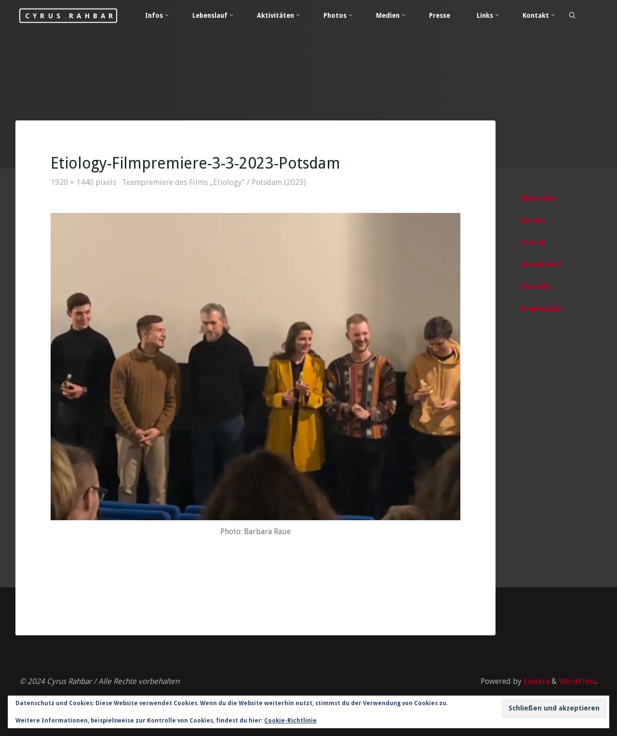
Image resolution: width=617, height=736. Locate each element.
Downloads (542, 264)
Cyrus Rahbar (70, 15)
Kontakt (536, 286)
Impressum (542, 308)
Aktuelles (538, 198)
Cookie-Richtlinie (290, 720)
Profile (533, 242)
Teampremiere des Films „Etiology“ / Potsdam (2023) (214, 182)
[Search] (571, 16)
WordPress (577, 681)
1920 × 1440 (73, 182)
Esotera (536, 681)
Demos (533, 220)
